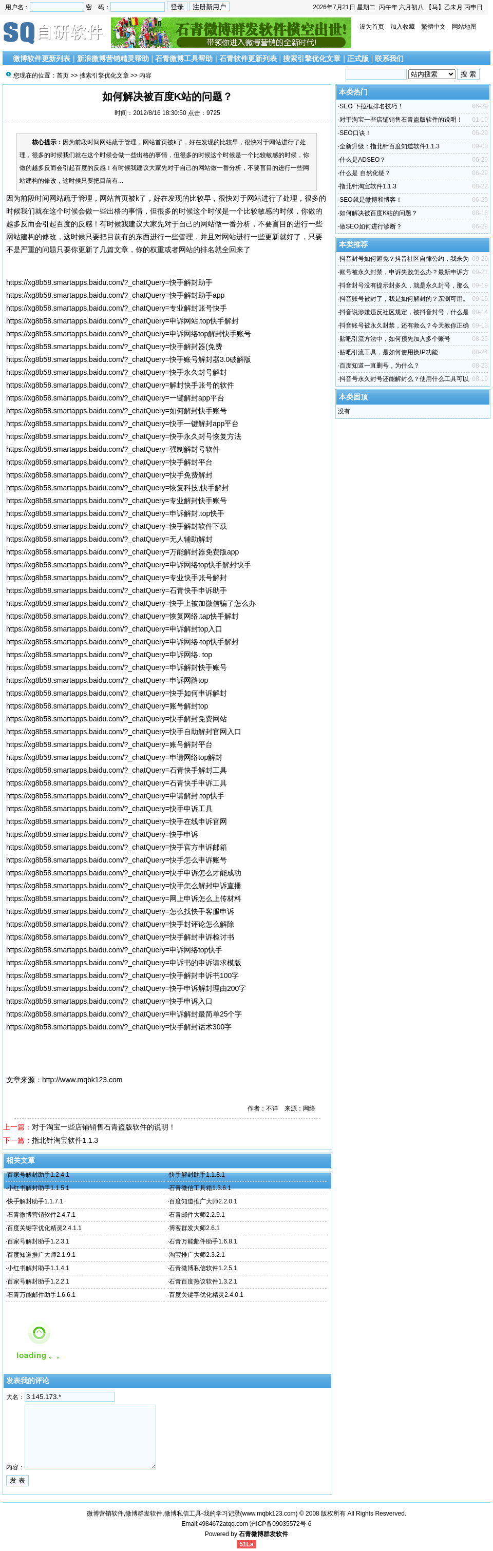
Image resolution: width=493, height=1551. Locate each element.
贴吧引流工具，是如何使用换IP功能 (388, 352)
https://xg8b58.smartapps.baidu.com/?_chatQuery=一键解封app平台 (115, 398)
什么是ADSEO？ (362, 159)
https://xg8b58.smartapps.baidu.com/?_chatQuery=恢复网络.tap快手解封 (122, 616)
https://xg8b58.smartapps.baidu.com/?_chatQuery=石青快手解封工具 (116, 770)
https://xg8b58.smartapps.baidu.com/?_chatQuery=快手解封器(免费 (114, 346)
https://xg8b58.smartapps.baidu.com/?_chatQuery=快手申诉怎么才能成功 (123, 873)
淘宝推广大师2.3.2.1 (197, 1254)
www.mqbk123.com (269, 1513)
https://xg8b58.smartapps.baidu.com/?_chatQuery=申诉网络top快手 (114, 950)
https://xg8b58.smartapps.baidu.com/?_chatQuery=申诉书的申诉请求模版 (123, 963)
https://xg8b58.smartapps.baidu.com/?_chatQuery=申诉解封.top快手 (115, 513)
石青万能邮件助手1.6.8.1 (203, 1241)
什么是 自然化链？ (364, 173)
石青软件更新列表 (248, 58)
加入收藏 (402, 26)
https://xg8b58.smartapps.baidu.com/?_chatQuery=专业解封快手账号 (116, 500)
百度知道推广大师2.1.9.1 (41, 1254)
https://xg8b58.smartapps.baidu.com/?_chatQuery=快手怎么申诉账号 (116, 860)
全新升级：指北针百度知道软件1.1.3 (389, 146)
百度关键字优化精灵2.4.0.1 (206, 1294)
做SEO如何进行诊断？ (370, 226)
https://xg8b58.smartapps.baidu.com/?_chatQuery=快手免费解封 (109, 475)
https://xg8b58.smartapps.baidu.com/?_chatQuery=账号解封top (107, 706)
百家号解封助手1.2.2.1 (38, 1281)
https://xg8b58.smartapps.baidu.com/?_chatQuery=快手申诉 (102, 834)
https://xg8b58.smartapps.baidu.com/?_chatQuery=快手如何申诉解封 (116, 693)
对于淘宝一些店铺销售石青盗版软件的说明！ (104, 1127)
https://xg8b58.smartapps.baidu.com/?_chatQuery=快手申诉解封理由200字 (126, 988)
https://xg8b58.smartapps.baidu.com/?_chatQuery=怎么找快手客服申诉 (120, 911)
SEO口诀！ (355, 133)
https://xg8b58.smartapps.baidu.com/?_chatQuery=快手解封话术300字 (119, 1027)
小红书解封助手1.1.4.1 (38, 1268)
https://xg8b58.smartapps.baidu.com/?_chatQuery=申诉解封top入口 (114, 629)
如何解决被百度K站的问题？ (378, 213)
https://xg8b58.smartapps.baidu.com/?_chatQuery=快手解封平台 (109, 462)
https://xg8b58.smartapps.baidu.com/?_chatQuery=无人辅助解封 (109, 539)
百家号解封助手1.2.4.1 (38, 1174)
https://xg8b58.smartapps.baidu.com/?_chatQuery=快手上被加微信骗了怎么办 (131, 603)
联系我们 (389, 58)
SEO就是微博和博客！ (370, 199)
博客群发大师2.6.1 (194, 1228)
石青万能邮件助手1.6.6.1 (41, 1294)
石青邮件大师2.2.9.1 (197, 1214)
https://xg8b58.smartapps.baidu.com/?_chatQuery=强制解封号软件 (113, 449)
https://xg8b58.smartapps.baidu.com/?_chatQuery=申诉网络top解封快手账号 (128, 334)
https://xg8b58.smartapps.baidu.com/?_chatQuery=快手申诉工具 (109, 809)
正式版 (358, 58)
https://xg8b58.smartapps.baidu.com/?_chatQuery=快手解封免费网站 (116, 719)
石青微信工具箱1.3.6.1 (200, 1188)
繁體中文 (433, 26)
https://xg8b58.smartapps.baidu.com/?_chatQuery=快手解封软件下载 (116, 526)
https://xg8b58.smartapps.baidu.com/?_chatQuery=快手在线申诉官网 (116, 821)
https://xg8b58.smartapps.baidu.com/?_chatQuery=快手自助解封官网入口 (123, 731)
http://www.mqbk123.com (82, 1080)
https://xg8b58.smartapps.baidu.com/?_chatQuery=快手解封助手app (115, 295)
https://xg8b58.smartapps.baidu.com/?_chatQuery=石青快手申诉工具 (116, 783)
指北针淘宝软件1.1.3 (65, 1140)
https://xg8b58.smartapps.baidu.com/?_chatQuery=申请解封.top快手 (115, 796)
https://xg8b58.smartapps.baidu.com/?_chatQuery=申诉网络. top (109, 654)
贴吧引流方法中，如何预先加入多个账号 (394, 338)
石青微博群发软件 (263, 1534)
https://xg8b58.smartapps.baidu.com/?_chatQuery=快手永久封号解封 (116, 372)
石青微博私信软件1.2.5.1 (203, 1268)
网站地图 (464, 26)
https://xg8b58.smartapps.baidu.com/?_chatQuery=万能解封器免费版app (122, 552)
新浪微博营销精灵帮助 (113, 58)
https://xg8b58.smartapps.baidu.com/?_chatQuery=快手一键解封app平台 (122, 423)
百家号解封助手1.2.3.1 (38, 1241)
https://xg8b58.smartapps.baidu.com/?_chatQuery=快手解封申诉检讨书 (120, 937)
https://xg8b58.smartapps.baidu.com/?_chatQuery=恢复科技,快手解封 (117, 488)
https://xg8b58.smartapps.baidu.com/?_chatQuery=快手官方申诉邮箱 (116, 847)
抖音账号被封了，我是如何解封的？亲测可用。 (404, 298)
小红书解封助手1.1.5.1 (38, 1188)
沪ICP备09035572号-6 (280, 1523)
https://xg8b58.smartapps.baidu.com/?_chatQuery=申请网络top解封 (114, 757)
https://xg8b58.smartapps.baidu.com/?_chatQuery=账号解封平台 (109, 744)
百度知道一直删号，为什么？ (379, 365)
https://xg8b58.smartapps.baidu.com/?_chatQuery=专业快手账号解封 (116, 577)
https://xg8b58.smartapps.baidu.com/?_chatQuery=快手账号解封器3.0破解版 (128, 359)
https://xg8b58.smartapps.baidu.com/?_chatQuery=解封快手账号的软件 (120, 385)
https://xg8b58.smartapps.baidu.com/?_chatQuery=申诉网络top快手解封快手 (128, 565)
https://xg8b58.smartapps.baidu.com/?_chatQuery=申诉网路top (107, 680)
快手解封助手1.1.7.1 (35, 1201)
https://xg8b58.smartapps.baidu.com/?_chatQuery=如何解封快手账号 (116, 411)
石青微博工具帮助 (184, 58)
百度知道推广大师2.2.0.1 (203, 1201)
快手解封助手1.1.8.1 (197, 1174)
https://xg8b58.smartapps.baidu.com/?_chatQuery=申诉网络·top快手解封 (122, 642)
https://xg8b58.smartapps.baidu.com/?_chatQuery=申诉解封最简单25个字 (124, 1014)
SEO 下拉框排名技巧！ (371, 106)
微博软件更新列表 (41, 58)
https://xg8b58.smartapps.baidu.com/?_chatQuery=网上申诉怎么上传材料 (123, 898)
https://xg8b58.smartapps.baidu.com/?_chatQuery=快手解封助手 (109, 282)
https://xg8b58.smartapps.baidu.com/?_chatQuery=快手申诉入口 (109, 1001)
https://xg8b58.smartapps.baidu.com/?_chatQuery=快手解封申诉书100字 (122, 975)
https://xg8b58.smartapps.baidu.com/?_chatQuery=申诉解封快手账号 (116, 667)
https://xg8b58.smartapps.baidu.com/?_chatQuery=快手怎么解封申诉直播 (123, 886)
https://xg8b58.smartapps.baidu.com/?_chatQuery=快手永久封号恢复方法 (123, 436)
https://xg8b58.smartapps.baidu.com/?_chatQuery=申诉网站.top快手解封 (122, 321)
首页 (62, 75)
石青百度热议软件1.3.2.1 (203, 1281)
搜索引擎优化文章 (311, 58)
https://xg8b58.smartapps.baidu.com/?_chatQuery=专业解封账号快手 (116, 308)
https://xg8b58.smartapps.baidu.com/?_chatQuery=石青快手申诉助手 (116, 590)
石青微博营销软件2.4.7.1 (41, 1214)
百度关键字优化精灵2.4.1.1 (44, 1228)
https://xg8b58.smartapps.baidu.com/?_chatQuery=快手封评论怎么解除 (120, 924)
